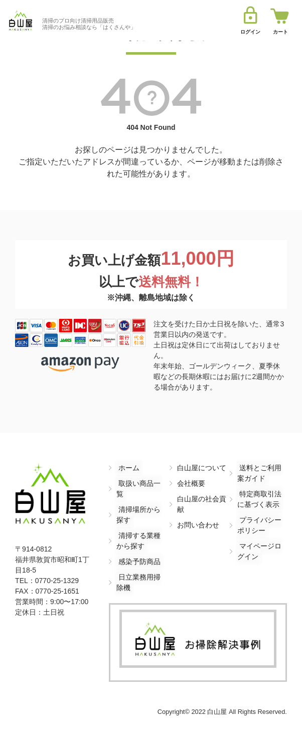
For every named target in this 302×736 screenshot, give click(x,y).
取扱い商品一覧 (141, 483)
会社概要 (191, 483)
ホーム (126, 468)
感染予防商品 (137, 551)
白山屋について (201, 468)
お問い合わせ (198, 525)
